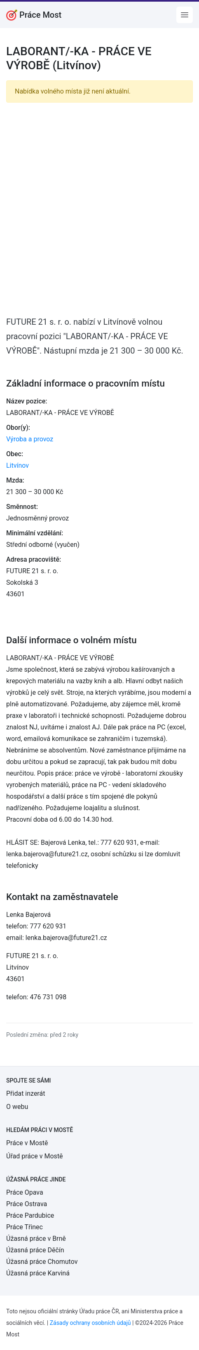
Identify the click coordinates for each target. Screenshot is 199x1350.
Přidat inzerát (25, 1093)
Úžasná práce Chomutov (41, 1262)
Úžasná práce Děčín (35, 1250)
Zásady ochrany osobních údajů (90, 1323)
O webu (17, 1107)
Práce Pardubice (30, 1215)
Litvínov (17, 465)
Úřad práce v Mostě (34, 1156)
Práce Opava (24, 1192)
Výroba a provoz (29, 439)
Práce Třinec (24, 1227)
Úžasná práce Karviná (38, 1273)
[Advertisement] (99, 208)
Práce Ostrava (26, 1204)
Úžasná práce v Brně (36, 1238)
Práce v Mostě (27, 1143)
